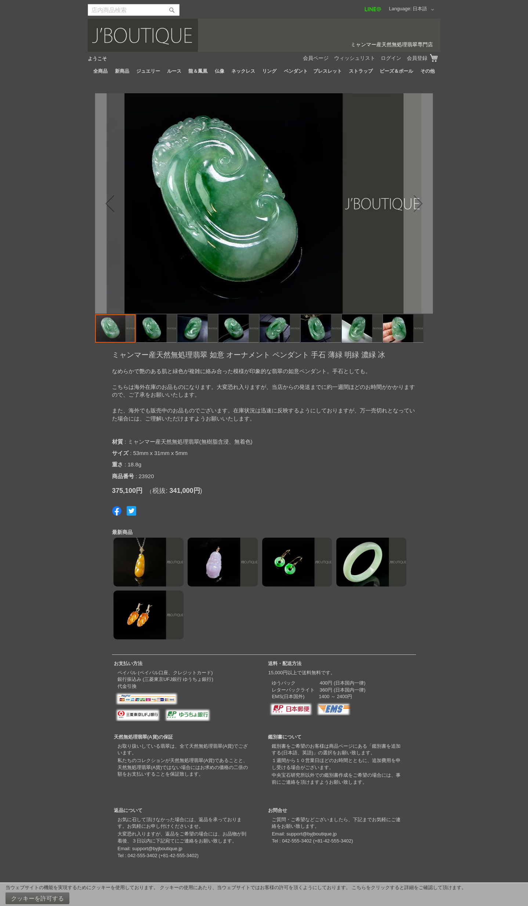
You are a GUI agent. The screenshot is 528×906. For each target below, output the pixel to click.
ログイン (391, 58)
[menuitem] (100, 71)
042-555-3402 (142, 855)
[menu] (264, 71)
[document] (264, 894)
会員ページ (316, 58)
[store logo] (264, 35)
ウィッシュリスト (354, 58)
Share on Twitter (131, 511)
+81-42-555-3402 (178, 855)
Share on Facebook (117, 511)
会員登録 (417, 58)
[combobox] (134, 10)
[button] (425, 10)
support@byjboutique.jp (157, 848)
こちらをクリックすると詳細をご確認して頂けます (407, 887)
